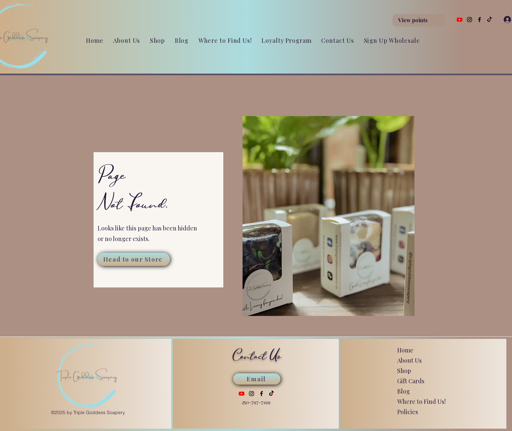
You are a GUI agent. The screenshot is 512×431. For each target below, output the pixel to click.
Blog (403, 391)
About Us (409, 360)
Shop (404, 371)
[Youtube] (459, 19)
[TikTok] (489, 19)
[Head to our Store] (134, 259)
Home (405, 350)
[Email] (256, 379)
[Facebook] (479, 19)
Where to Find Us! (421, 401)
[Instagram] (469, 19)
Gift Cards (410, 381)
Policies (407, 412)
